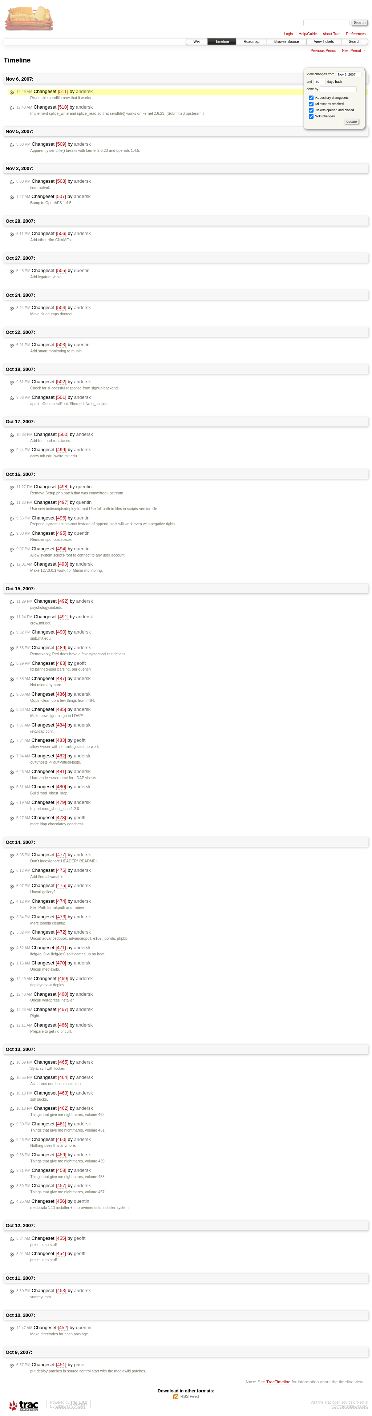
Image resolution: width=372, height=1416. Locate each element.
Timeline (222, 42)
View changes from (334, 74)
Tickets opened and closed (331, 110)
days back (328, 82)
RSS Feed (190, 1396)
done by (332, 89)
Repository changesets (328, 98)
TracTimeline (278, 1381)
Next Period (351, 51)
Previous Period (323, 51)
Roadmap (251, 42)
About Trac (331, 34)
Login (288, 34)
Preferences (356, 34)
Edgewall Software (70, 1406)
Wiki (196, 42)
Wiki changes (322, 116)
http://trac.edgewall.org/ (349, 1406)
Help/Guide (308, 34)
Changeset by (54, 91)
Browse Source (286, 42)
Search (354, 42)
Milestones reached (326, 104)
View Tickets (324, 42)
